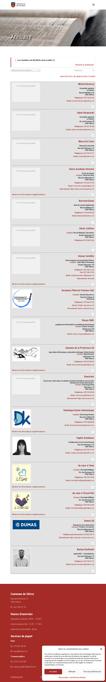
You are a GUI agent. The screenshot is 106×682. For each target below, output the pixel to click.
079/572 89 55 (88, 362)
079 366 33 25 (88, 302)
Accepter (53, 672)
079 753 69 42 (88, 98)
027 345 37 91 (88, 153)
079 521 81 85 (88, 126)
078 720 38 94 (88, 392)
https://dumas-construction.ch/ (82, 538)
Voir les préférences (92, 672)
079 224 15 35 (88, 183)
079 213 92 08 (20, 661)
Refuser (72, 672)
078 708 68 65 (88, 422)
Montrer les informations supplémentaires (28, 194)
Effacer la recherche (84, 65)
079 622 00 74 (88, 534)
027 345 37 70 (20, 607)
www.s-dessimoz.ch (86, 308)
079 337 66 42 (20, 646)
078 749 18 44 (88, 477)
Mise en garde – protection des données (72, 677)
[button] (101, 649)
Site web (91, 278)
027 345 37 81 (88, 450)
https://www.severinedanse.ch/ (82, 189)
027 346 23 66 (88, 240)
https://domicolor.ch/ (85, 398)
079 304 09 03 (88, 213)
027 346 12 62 (88, 270)
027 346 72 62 (88, 272)
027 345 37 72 (88, 561)
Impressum (17, 677)
